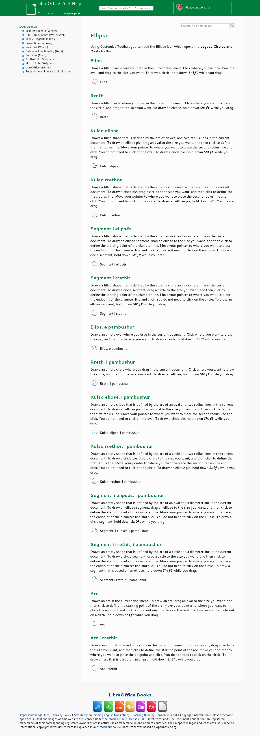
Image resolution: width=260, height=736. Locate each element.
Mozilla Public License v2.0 (126, 719)
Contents (27, 26)
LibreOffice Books (130, 695)
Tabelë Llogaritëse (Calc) (40, 39)
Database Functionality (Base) (44, 51)
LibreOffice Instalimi (38, 67)
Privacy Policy (62, 715)
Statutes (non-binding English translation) (101, 715)
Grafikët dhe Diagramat (40, 59)
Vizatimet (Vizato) (36, 47)
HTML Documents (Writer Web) (45, 35)
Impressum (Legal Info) (35, 715)
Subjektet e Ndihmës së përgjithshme (48, 71)
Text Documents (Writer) (41, 31)
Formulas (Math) (35, 55)
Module (43, 12)
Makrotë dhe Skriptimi (39, 63)
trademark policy (109, 727)
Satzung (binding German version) (155, 715)
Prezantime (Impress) (38, 43)
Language (69, 12)
